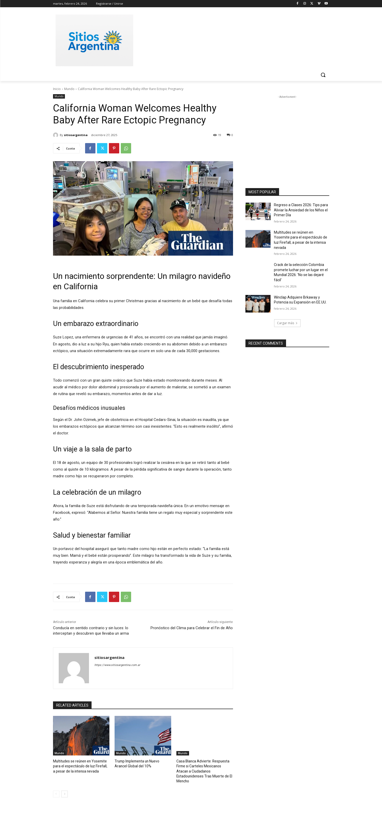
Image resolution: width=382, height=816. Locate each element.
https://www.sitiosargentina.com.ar (117, 665)
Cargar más (287, 323)
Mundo (69, 89)
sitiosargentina (76, 135)
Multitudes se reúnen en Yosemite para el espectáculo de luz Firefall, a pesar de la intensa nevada (80, 765)
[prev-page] (56, 787)
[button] (323, 75)
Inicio (57, 89)
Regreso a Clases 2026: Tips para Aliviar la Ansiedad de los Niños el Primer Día (301, 210)
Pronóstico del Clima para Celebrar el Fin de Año (192, 628)
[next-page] (64, 787)
